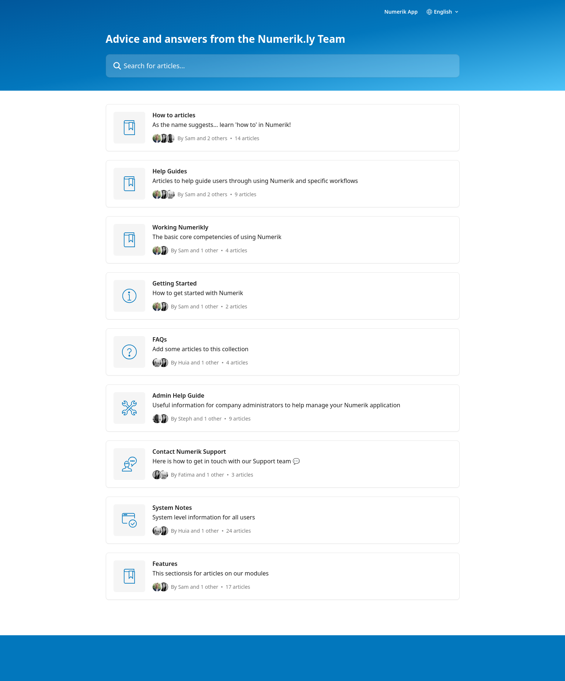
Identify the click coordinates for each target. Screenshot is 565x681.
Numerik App (401, 11)
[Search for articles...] (283, 65)
